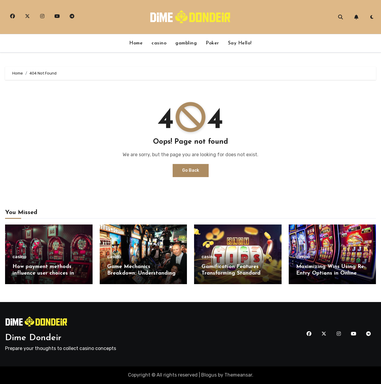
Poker (212, 43)
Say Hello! (240, 43)
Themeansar (238, 375)
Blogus (209, 375)
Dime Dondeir (33, 338)
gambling (186, 43)
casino (159, 43)
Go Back (190, 170)
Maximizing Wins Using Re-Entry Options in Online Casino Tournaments (331, 273)
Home (136, 43)
